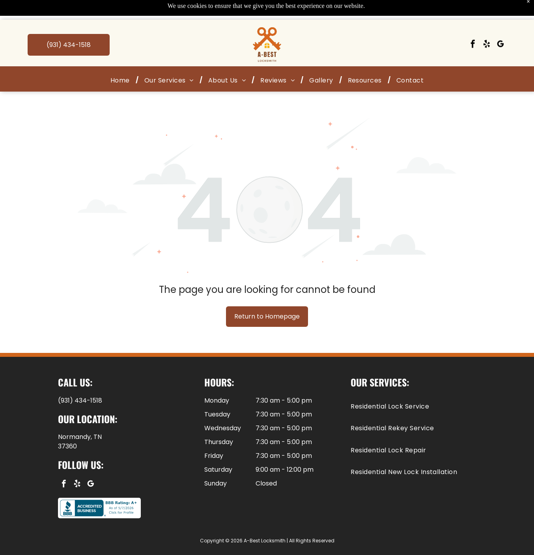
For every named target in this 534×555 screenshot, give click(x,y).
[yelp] (487, 25)
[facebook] (473, 25)
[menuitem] (121, 60)
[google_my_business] (500, 25)
